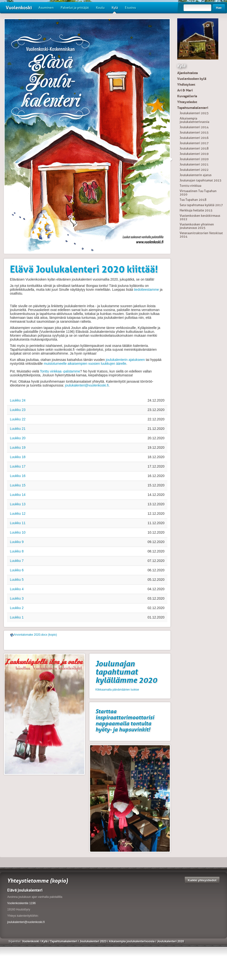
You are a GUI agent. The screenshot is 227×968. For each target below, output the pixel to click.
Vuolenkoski (19, 7)
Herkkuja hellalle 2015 (196, 210)
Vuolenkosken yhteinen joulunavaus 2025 (197, 226)
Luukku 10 (18, 532)
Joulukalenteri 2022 (194, 170)
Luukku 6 (17, 570)
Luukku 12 (18, 513)
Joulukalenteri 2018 (194, 148)
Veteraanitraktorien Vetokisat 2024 (201, 234)
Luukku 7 (17, 561)
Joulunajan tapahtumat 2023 (200, 180)
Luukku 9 (17, 542)
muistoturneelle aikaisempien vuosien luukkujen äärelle (85, 363)
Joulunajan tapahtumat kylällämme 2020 (126, 672)
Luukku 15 (18, 485)
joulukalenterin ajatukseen (125, 360)
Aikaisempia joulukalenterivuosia (194, 120)
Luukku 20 (18, 438)
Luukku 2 (17, 608)
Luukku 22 (18, 419)
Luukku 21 (18, 429)
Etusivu (130, 8)
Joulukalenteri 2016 (194, 138)
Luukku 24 (18, 400)
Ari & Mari (185, 90)
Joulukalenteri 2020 (194, 159)
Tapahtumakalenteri (192, 107)
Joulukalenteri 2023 (194, 113)
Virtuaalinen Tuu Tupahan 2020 (198, 192)
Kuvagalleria (187, 96)
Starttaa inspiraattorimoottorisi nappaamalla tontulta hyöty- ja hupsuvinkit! (124, 720)
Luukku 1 (17, 617)
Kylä (115, 9)
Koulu (100, 8)
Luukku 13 (18, 504)
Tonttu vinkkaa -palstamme (60, 371)
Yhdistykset (186, 84)
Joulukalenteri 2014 (194, 127)
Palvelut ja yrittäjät (75, 8)
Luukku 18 (18, 457)
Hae (219, 7)
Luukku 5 (17, 579)
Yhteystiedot (187, 102)
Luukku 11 (18, 523)
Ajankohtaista (187, 73)
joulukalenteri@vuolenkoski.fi (87, 385)
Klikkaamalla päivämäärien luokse (117, 689)
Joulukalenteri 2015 (194, 132)
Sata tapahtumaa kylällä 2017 (201, 205)
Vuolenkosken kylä (191, 78)
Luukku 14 (18, 495)
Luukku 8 (17, 551)
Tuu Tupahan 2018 (193, 200)
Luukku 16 (18, 476)
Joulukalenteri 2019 (194, 154)
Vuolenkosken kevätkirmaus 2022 (200, 217)
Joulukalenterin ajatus (196, 175)
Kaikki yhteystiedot (202, 880)
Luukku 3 (17, 598)
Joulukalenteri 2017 (194, 143)
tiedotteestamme (146, 289)
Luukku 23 (18, 410)
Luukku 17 (18, 466)
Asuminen (46, 8)
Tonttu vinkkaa (190, 186)
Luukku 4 (17, 589)
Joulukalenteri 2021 (194, 164)
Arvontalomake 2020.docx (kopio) (35, 634)
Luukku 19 (18, 447)
